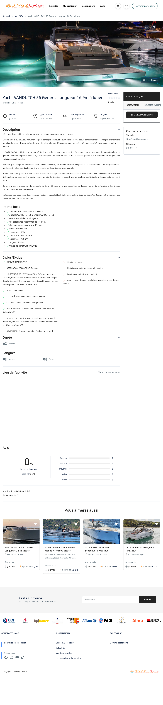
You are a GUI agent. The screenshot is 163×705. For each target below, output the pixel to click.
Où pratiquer (71, 5)
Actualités (60, 648)
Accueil (6, 16)
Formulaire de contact (15, 643)
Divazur (24, 671)
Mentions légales (64, 653)
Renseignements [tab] (152, 105)
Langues (9, 353)
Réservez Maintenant (142, 114)
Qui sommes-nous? (65, 643)
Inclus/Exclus (12, 257)
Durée (7, 337)
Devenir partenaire (145, 5)
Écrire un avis (11, 495)
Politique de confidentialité (68, 658)
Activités (54, 5)
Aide (102, 5)
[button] (126, 6)
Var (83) (19, 16)
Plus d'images (150, 80)
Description (11, 129)
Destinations (89, 5)
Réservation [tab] (133, 105)
